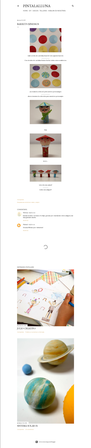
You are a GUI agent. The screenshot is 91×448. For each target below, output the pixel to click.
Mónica (25, 213)
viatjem (37, 202)
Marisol (25, 224)
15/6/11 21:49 (32, 212)
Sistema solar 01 (27, 425)
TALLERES (43, 11)
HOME (25, 11)
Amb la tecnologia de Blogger (45, 442)
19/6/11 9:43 (32, 224)
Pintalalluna (36, 6)
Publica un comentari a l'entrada (34, 332)
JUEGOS (35, 11)
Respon (25, 220)
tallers (33, 202)
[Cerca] (73, 5)
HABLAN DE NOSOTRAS (57, 11)
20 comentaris (29, 429)
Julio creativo (26, 328)
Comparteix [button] (20, 199)
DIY (30, 11)
